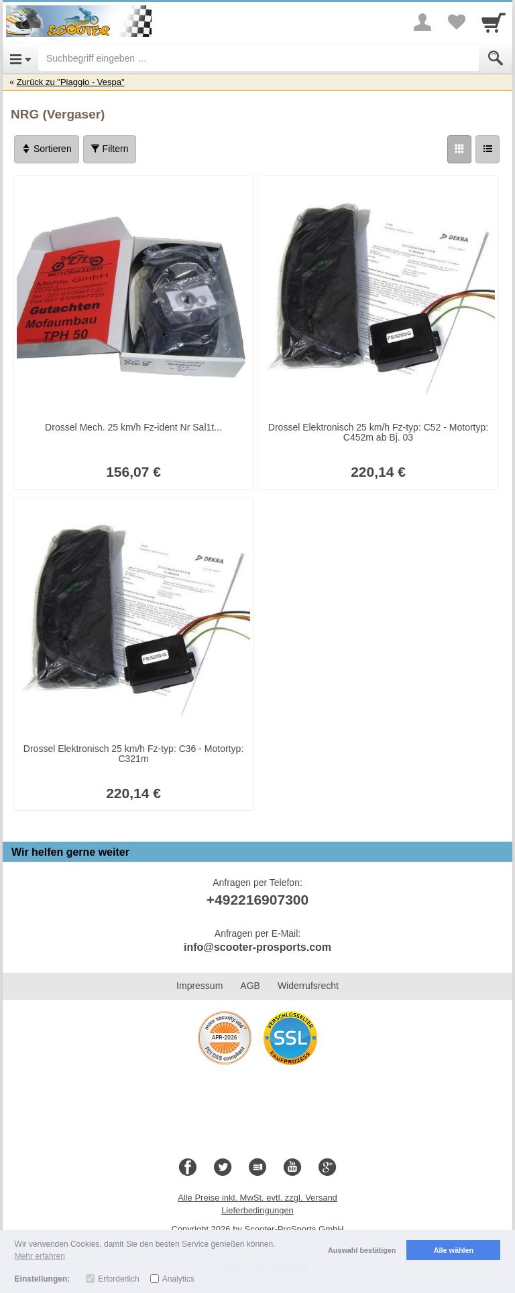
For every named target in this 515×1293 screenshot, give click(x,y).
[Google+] (327, 1167)
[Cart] (493, 22)
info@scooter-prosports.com (257, 947)
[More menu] (422, 22)
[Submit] (495, 58)
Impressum (199, 985)
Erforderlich (118, 1279)
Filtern (110, 148)
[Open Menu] (20, 58)
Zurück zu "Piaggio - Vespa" (71, 82)
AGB (250, 985)
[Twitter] (222, 1167)
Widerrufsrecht (308, 985)
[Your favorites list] (456, 22)
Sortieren (46, 148)
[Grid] (459, 149)
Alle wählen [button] (453, 1250)
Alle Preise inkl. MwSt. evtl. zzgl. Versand (257, 1198)
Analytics (178, 1279)
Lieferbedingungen (257, 1210)
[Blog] (257, 1167)
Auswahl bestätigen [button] (362, 1250)
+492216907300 (257, 899)
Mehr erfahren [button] (40, 1256)
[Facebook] (187, 1167)
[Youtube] (292, 1167)
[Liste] (487, 149)
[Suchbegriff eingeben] (258, 58)
